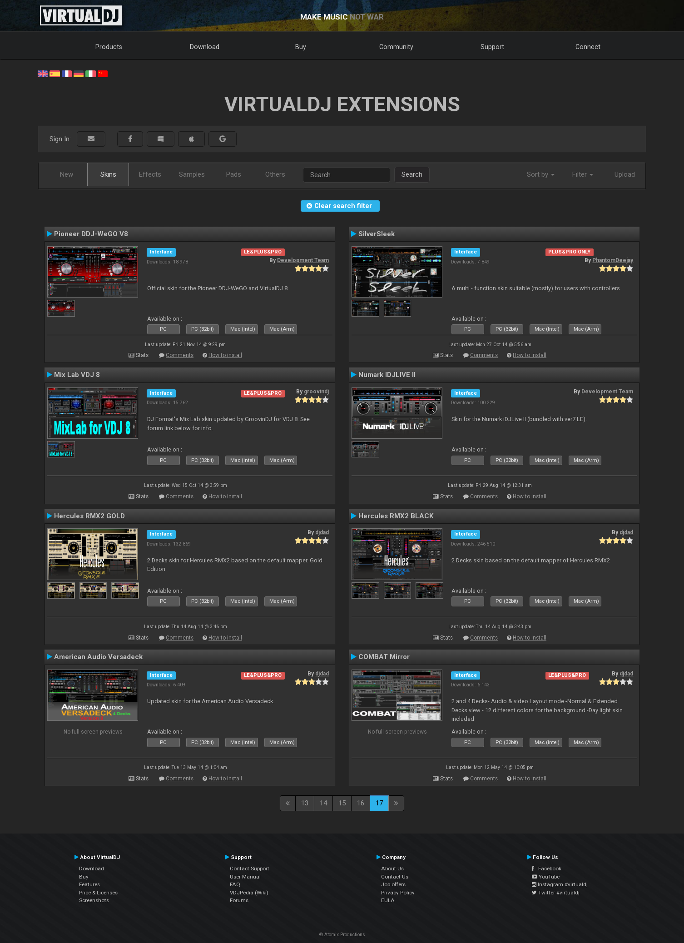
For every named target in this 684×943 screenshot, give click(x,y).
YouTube (546, 877)
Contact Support (249, 868)
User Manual (245, 877)
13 (304, 803)
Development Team (303, 260)
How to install (225, 355)
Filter (582, 174)
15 (342, 803)
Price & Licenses (98, 892)
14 (323, 803)
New (66, 174)
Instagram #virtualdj (560, 884)
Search (411, 174)
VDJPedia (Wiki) (249, 892)
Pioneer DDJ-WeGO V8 (91, 234)
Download (204, 46)
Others (275, 174)
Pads (233, 174)
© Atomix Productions (342, 935)
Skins (108, 174)
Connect (587, 46)
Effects (150, 174)
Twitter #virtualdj (556, 892)
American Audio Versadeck (98, 657)
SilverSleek (376, 234)
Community (396, 46)
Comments (179, 355)
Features (89, 884)
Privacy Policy (398, 892)
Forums (239, 900)
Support (492, 46)
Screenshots (94, 900)
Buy (300, 46)
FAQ (235, 884)
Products (108, 46)
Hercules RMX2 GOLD (89, 516)
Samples (192, 174)
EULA (388, 900)
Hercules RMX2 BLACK (396, 516)
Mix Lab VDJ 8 (77, 375)
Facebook (546, 868)
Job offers (393, 884)
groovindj (316, 391)
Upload (625, 174)
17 (379, 803)
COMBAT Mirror (384, 657)
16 (360, 803)
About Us (392, 868)
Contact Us (394, 877)
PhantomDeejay (612, 260)
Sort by (541, 174)
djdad (322, 532)
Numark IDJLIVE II (387, 375)
